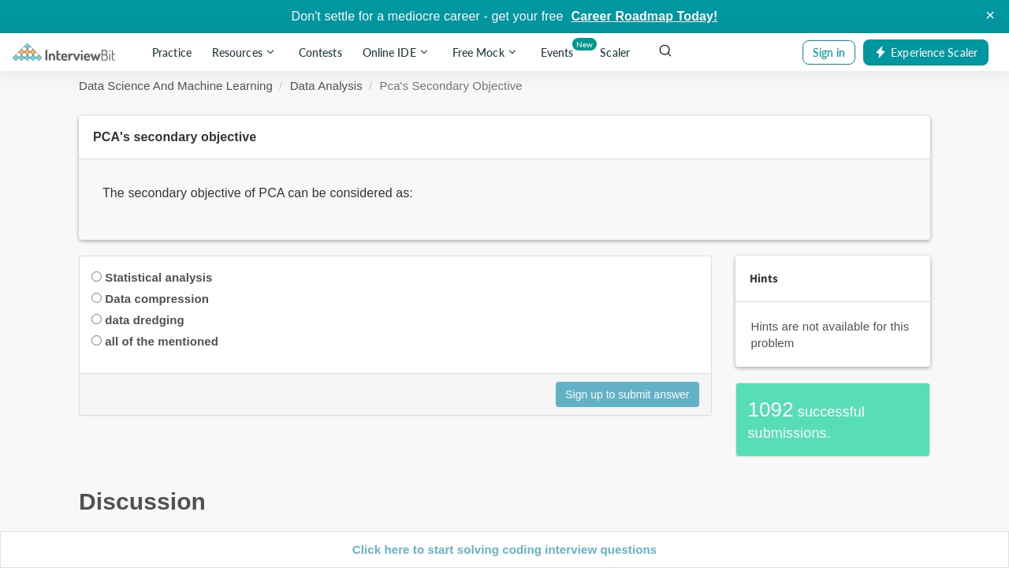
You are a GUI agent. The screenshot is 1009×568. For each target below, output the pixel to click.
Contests (320, 52)
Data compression (157, 298)
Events (560, 49)
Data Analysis (326, 85)
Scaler (615, 52)
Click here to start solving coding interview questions (504, 549)
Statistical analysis (158, 277)
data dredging (144, 320)
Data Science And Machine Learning (176, 85)
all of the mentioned (161, 341)
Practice (172, 52)
